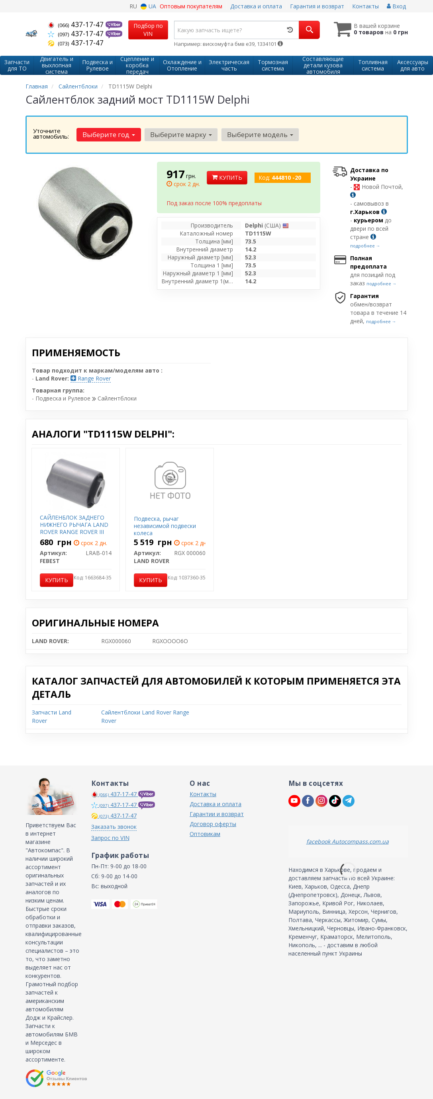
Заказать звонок (114, 826)
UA (148, 6)
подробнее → (365, 246)
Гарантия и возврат (317, 6)
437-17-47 (77, 24)
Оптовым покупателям (191, 6)
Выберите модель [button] (260, 134)
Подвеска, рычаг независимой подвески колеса (165, 526)
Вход (396, 6)
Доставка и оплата (256, 6)
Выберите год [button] (108, 134)
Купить (227, 177)
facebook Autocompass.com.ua (347, 841)
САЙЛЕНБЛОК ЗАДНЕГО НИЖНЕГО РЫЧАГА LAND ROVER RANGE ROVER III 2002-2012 (74, 528)
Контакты (365, 6)
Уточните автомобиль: (51, 133)
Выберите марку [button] (181, 134)
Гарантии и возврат (217, 814)
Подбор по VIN (148, 29)
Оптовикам (205, 834)
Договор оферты (213, 824)
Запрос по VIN (110, 838)
